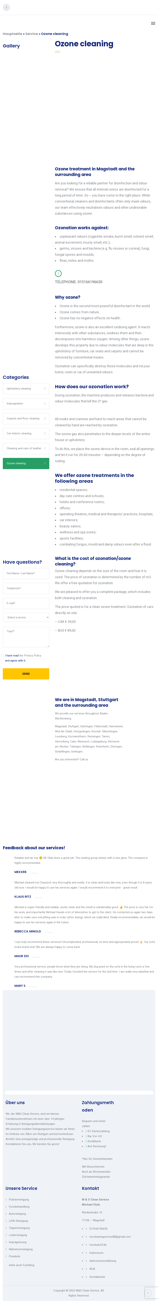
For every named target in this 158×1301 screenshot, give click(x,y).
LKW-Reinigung (18, 1221)
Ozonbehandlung (19, 1207)
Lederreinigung (18, 1235)
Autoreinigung (17, 1214)
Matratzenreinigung (21, 1249)
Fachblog (28, 1265)
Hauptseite (12, 33)
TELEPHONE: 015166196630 (78, 282)
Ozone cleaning (16, 463)
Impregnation (15, 403)
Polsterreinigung (19, 1200)
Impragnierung (17, 1242)
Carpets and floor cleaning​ (23, 418)
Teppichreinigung (19, 1228)
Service (31, 33)
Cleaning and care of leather (24, 448)
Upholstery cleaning (19, 389)
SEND (26, 674)
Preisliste (14, 1256)
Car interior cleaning (19, 433)
